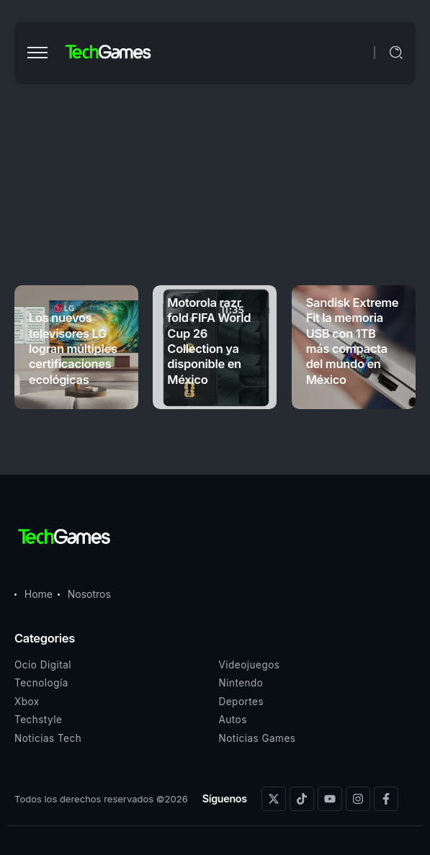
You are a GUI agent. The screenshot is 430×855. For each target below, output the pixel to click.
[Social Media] (273, 799)
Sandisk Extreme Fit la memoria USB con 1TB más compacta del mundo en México (352, 341)
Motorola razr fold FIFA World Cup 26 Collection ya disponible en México (209, 341)
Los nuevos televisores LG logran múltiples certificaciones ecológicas (73, 348)
